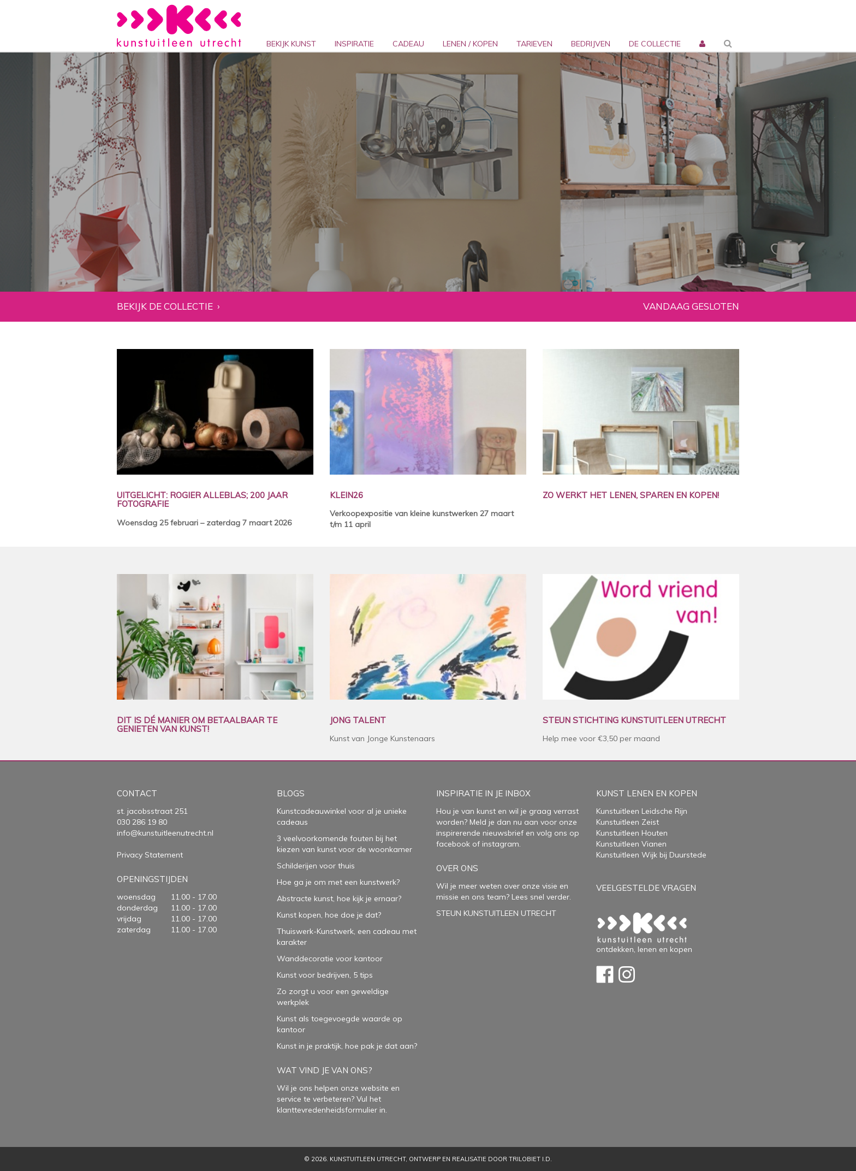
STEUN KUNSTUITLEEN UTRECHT (496, 913)
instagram (500, 844)
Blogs (291, 793)
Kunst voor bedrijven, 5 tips (325, 975)
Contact (137, 793)
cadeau (408, 44)
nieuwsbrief (502, 833)
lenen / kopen (470, 44)
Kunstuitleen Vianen (631, 844)
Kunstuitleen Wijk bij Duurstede (651, 855)
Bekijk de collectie (165, 306)
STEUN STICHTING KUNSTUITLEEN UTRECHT (634, 720)
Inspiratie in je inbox (483, 793)
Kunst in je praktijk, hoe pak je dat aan (345, 1046)
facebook (453, 844)
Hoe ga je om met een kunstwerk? (338, 882)
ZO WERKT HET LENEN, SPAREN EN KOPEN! (631, 495)
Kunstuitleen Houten (632, 833)
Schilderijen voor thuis (316, 866)
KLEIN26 (346, 495)
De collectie (655, 44)
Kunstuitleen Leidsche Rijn (641, 811)
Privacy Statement (150, 855)
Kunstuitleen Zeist (627, 822)
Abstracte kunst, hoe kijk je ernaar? (339, 898)
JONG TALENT (358, 720)
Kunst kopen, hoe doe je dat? (329, 915)
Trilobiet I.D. (530, 1159)
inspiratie (354, 44)
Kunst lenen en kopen (646, 793)
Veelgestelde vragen (646, 888)
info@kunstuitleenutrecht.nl (165, 833)
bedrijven (590, 44)
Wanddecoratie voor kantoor (330, 958)
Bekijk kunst (291, 44)
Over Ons (457, 868)
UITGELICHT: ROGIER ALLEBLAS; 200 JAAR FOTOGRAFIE (202, 500)
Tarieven (534, 44)
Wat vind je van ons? (324, 1070)
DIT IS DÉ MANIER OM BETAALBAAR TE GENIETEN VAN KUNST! (197, 725)
